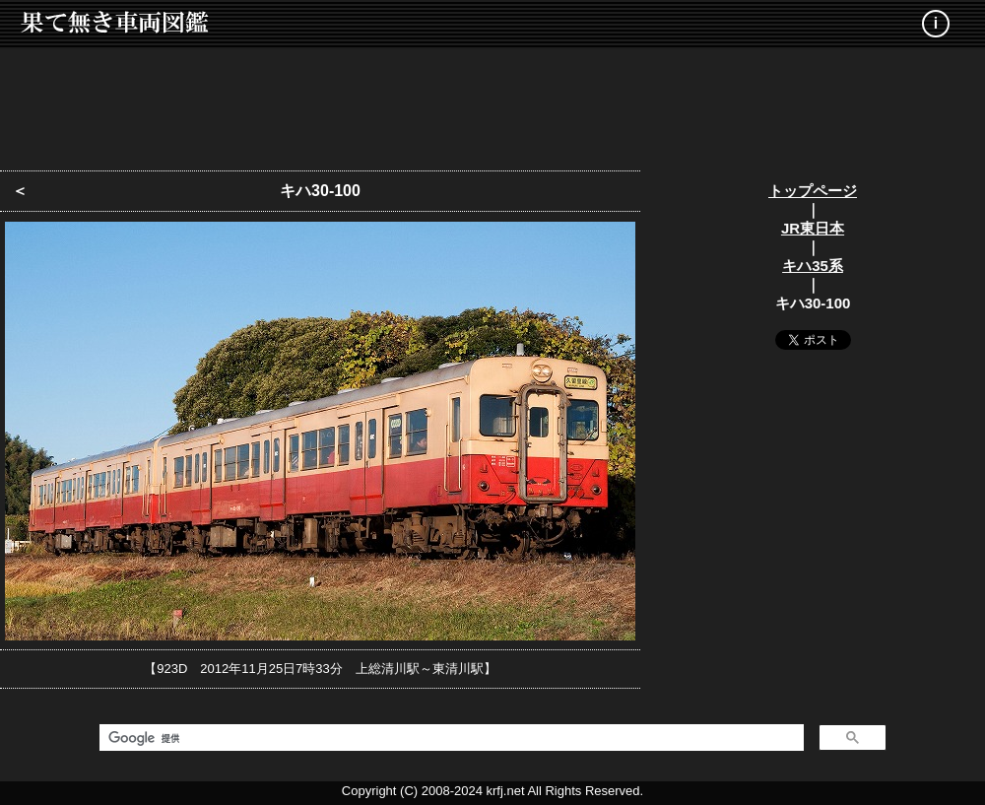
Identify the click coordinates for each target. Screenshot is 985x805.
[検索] (449, 738)
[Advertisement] (492, 103)
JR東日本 (812, 228)
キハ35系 (812, 265)
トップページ (812, 190)
